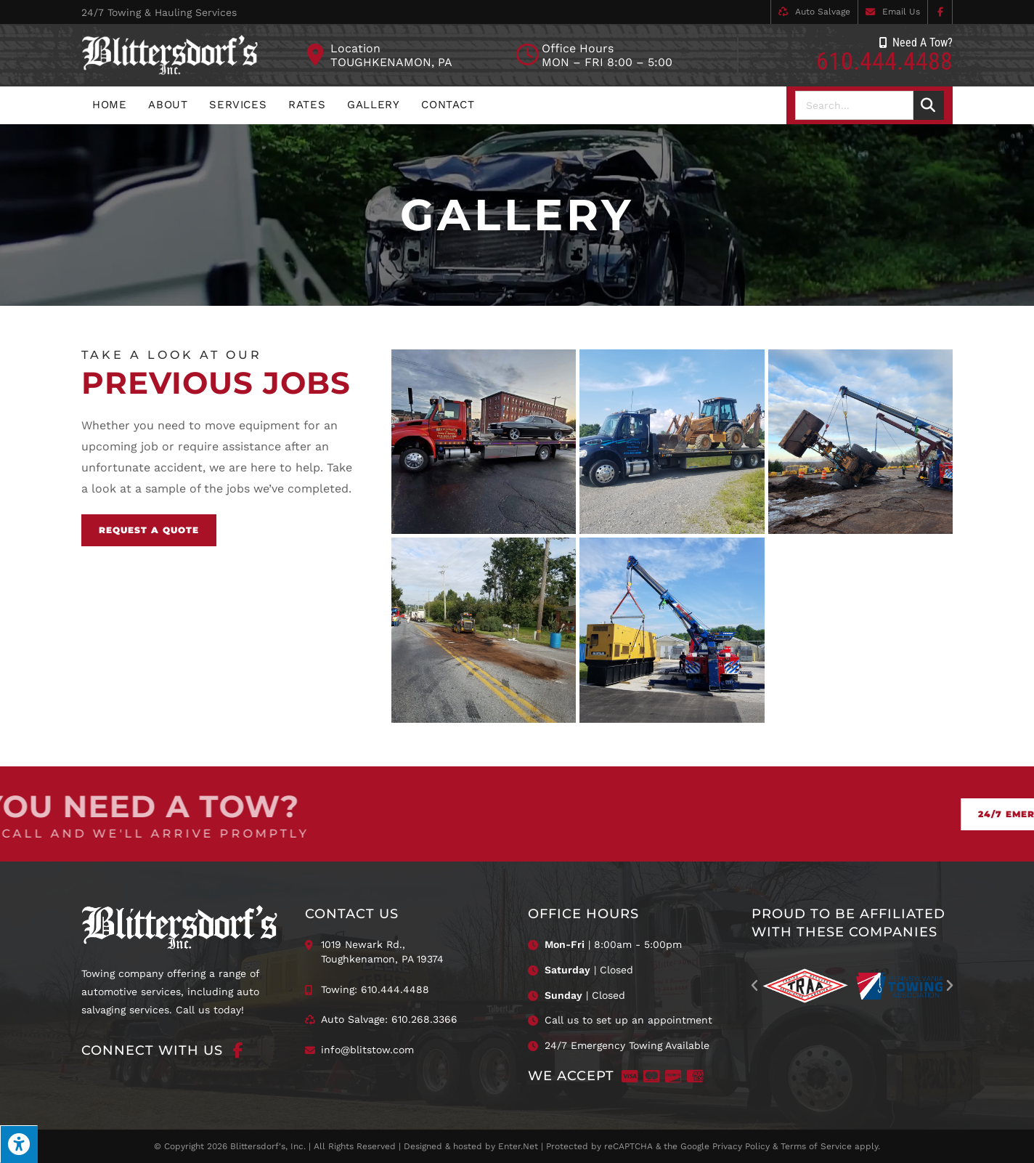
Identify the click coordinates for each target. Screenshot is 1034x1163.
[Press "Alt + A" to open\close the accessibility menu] (19, 1144)
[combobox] (854, 105)
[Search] (928, 105)
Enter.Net (518, 1146)
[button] (754, 985)
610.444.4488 (884, 61)
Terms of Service (816, 1146)
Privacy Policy (741, 1146)
